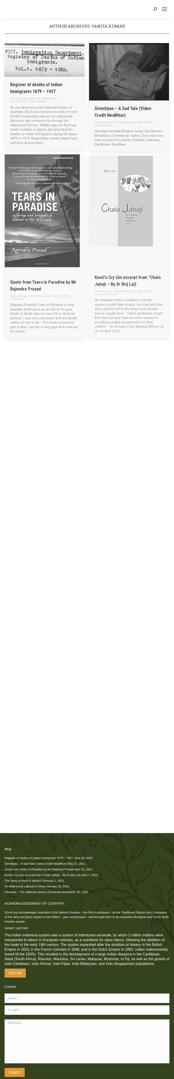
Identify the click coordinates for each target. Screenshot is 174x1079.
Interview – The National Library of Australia (33, 892)
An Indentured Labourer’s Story (25, 886)
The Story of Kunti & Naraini (23, 880)
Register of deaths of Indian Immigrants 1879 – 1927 (39, 858)
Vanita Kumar (108, 26)
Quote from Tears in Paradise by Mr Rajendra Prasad (39, 869)
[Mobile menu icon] (164, 9)
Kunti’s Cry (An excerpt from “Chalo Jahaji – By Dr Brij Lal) (43, 875)
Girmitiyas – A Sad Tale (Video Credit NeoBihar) (36, 863)
